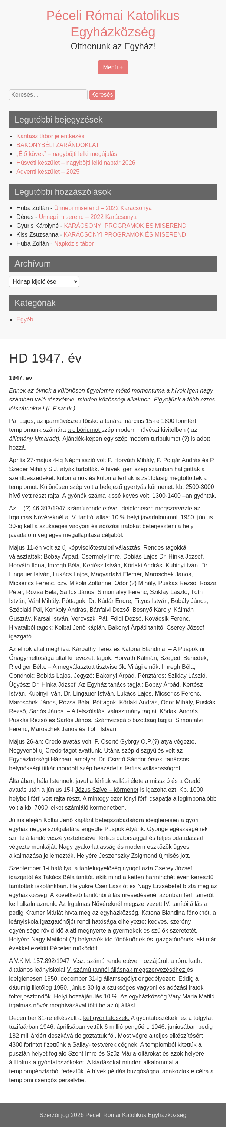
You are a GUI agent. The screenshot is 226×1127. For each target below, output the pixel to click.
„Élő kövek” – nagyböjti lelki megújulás (66, 154)
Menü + (113, 67)
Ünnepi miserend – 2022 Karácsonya (103, 208)
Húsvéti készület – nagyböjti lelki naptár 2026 (75, 163)
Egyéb (24, 319)
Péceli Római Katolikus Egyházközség (135, 1115)
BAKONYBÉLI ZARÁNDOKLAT (57, 145)
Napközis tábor (74, 243)
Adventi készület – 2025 (47, 172)
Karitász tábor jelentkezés (50, 136)
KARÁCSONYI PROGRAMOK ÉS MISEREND (125, 226)
